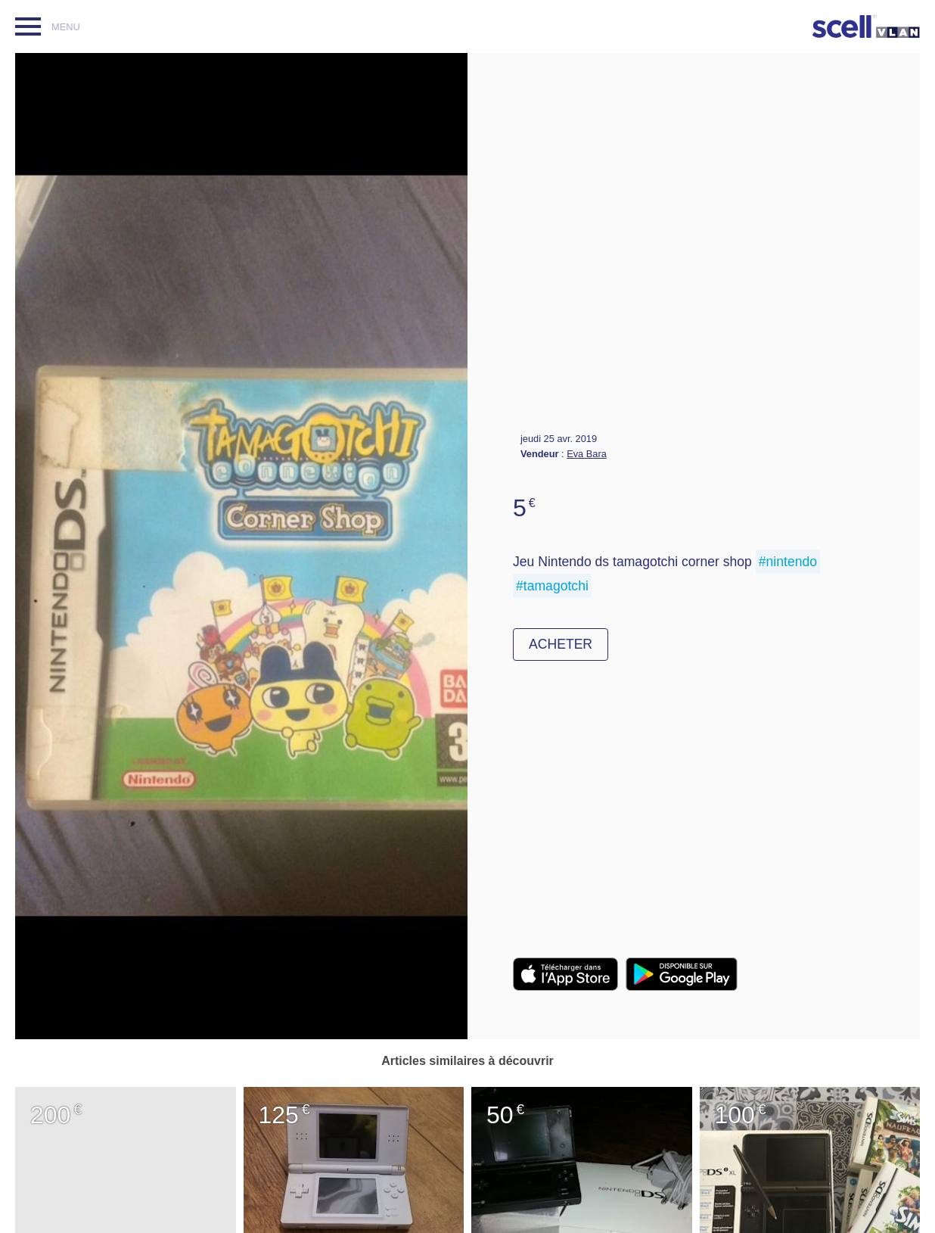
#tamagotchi (552, 585)
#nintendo (788, 561)
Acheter (560, 644)
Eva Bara (587, 453)
